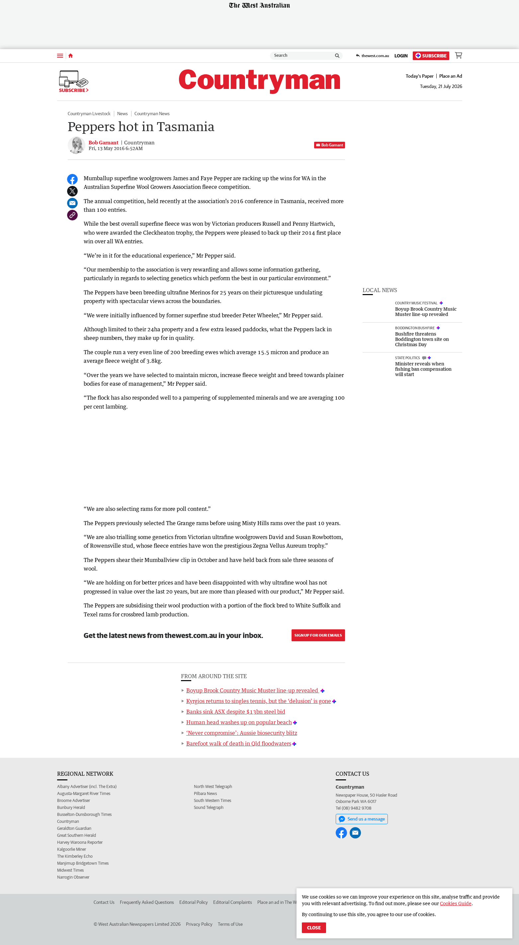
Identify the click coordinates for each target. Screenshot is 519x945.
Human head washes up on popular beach (239, 722)
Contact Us (104, 902)
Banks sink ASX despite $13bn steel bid (235, 711)
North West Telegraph (213, 786)
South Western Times (212, 800)
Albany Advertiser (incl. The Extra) (87, 786)
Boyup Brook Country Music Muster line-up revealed (252, 690)
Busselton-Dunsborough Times (84, 814)
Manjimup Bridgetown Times (83, 863)
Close (314, 927)
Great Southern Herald (76, 835)
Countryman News (152, 113)
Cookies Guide (456, 903)
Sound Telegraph (208, 807)
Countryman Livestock (89, 113)
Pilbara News (205, 793)
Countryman (68, 821)
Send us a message (362, 819)
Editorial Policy (193, 902)
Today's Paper (420, 76)
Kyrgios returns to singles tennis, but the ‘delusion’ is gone (258, 701)
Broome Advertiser (73, 800)
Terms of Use (230, 924)
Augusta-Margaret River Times (83, 793)
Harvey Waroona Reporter (80, 842)
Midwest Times (70, 870)
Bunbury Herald (71, 807)
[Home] (70, 56)
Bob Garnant (329, 145)
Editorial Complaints (232, 902)
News (122, 113)
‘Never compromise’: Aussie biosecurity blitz (241, 733)
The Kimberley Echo (75, 856)
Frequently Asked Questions (147, 902)
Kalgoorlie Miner (71, 849)
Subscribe (431, 55)
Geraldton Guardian (74, 828)
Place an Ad (450, 76)
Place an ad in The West (280, 902)
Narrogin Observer (73, 877)
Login (401, 55)
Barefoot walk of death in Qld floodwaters (238, 743)
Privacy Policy (199, 924)
